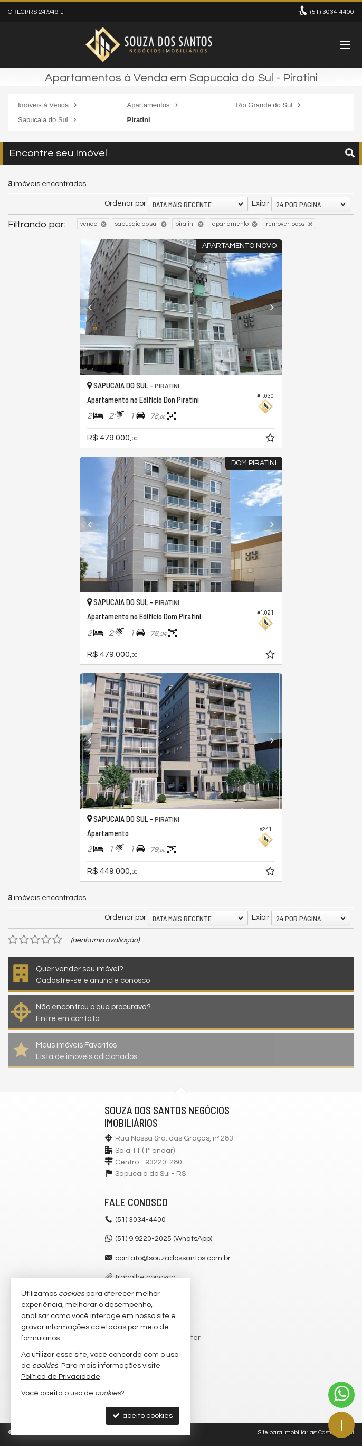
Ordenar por (125, 203)
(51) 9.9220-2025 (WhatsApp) (163, 1239)
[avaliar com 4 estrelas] (46, 939)
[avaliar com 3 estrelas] (35, 939)
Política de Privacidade (60, 1376)
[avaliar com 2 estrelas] (24, 939)
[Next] (267, 307)
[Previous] (95, 307)
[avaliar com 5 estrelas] (57, 939)
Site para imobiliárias (287, 1432)
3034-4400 (332, 11)
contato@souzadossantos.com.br (173, 1258)
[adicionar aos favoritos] (271, 439)
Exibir (261, 203)
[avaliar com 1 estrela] (13, 939)
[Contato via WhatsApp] (341, 1395)
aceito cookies (142, 1416)
